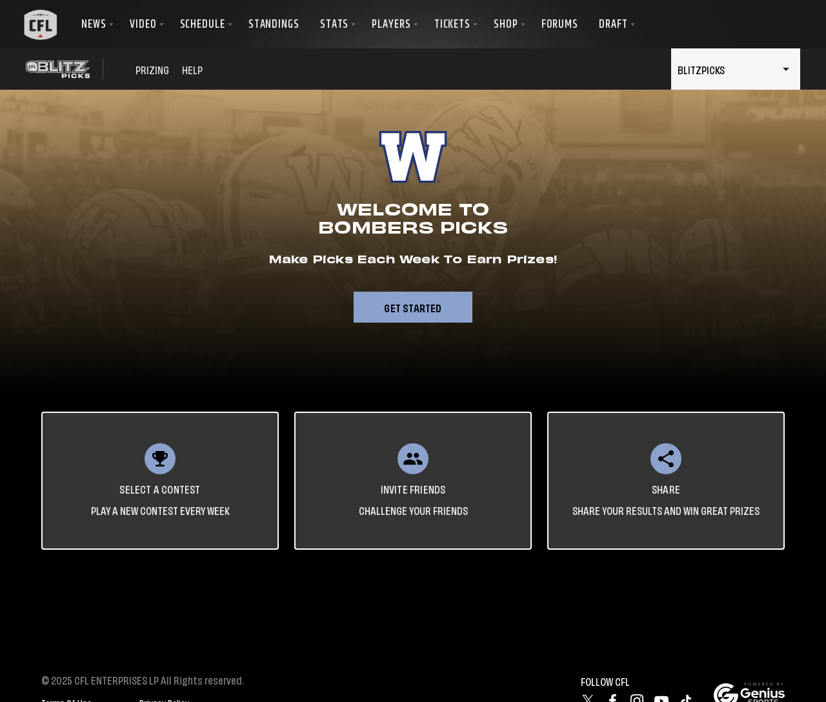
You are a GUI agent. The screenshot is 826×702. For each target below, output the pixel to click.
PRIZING (152, 69)
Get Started (413, 307)
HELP (192, 69)
